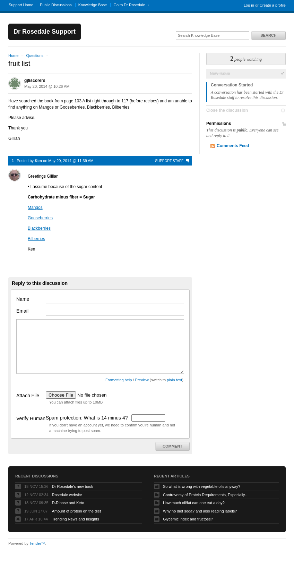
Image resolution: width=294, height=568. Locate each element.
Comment (172, 446)
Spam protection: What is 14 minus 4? (87, 418)
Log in (249, 5)
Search (268, 35)
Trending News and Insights (75, 519)
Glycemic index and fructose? (188, 519)
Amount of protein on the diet (76, 511)
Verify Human (30, 418)
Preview (142, 380)
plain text (174, 380)
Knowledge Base (92, 5)
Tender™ (37, 543)
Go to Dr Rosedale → (131, 5)
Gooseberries (40, 217)
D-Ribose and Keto (68, 503)
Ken (38, 161)
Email (22, 311)
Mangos (35, 207)
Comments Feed (233, 145)
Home (13, 55)
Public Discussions (56, 5)
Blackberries (39, 228)
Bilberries (36, 238)
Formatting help (118, 380)
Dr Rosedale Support (45, 31)
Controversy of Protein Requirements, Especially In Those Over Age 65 (206, 495)
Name (22, 299)
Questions (34, 55)
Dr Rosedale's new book (72, 486)
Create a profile (273, 5)
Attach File (27, 395)
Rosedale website (67, 495)
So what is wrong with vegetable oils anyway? (201, 486)
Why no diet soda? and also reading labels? (200, 511)
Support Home (21, 5)
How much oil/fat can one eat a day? (194, 503)
